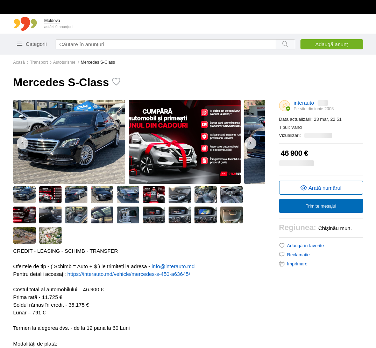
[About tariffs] (284, 105)
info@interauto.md (173, 266)
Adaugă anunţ (331, 44)
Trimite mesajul (321, 206)
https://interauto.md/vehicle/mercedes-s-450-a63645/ (129, 274)
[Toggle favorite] (114, 81)
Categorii (36, 44)
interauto (304, 103)
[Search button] (285, 44)
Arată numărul (320, 188)
